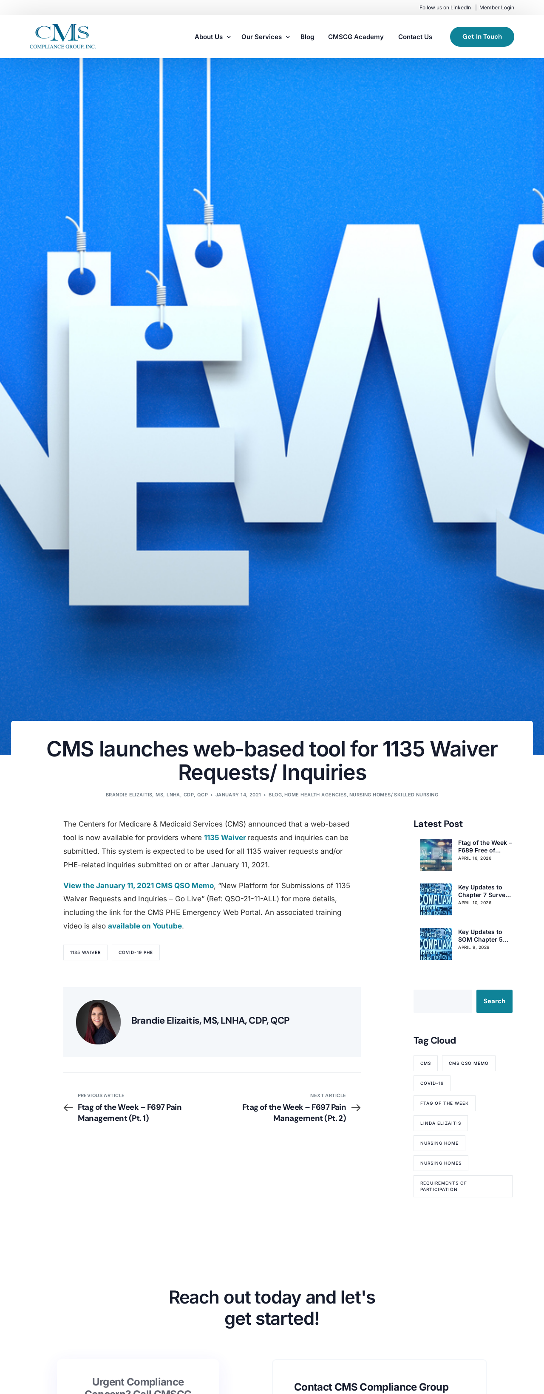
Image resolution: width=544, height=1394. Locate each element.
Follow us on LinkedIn (445, 7)
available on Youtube (145, 926)
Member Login (496, 7)
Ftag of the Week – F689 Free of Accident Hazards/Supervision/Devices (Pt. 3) (485, 846)
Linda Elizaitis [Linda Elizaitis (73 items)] (440, 1123)
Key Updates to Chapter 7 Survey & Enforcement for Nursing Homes (484, 891)
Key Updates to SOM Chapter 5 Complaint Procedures (480, 935)
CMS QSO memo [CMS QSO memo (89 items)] (469, 1063)
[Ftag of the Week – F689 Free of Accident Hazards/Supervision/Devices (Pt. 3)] (436, 855)
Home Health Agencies (315, 795)
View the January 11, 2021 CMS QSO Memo (138, 885)
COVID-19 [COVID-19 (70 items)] (432, 1083)
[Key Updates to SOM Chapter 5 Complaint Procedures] (436, 944)
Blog (275, 795)
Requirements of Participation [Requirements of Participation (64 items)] (443, 1186)
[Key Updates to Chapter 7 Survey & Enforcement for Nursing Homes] (436, 899)
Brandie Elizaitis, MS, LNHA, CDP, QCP (157, 795)
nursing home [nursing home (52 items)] (439, 1143)
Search (494, 1001)
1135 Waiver (226, 837)
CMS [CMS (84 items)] (425, 1063)
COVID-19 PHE (136, 952)
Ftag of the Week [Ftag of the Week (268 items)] (444, 1103)
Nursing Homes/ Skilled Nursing (393, 795)
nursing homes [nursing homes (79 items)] (441, 1162)
